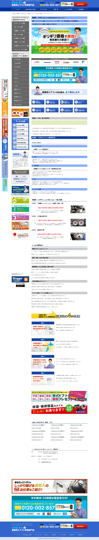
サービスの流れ (68, 9)
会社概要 (54, 534)
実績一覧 (56, 9)
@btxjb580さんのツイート (18, 274)
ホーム (18, 534)
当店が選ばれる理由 (30, 9)
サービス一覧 (43, 9)
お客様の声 (71, 534)
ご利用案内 (81, 9)
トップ (18, 9)
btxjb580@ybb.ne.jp (46, 462)
